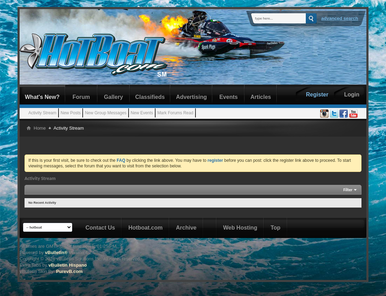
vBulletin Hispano (67, 265)
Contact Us (100, 228)
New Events (142, 112)
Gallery (113, 97)
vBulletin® (56, 252)
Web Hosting (240, 228)
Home (40, 128)
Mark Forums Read (175, 112)
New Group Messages (105, 112)
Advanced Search (339, 18)
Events (228, 97)
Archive (186, 228)
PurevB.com (69, 271)
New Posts (71, 112)
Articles (260, 97)
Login (351, 95)
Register (317, 95)
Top (275, 228)
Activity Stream (42, 112)
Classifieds (150, 97)
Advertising (191, 97)
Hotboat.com (145, 228)
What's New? (42, 97)
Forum (81, 97)
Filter (347, 189)
